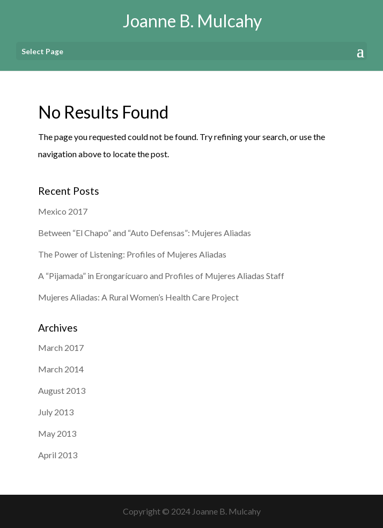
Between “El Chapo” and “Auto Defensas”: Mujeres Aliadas (144, 233)
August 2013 (61, 390)
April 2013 (57, 455)
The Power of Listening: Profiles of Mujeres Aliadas (132, 254)
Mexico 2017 (62, 211)
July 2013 (55, 412)
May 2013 (57, 433)
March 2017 (61, 347)
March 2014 (61, 369)
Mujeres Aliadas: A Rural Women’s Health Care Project (138, 297)
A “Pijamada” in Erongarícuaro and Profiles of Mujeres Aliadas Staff (161, 275)
